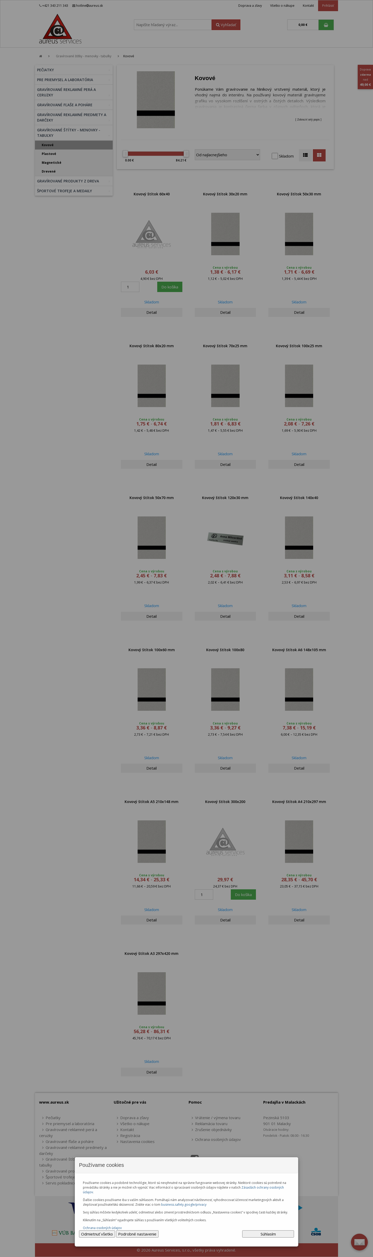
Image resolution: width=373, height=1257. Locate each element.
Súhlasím (268, 1234)
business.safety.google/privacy (183, 1204)
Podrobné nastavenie (137, 1234)
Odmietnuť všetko (97, 1234)
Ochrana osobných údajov (102, 1228)
